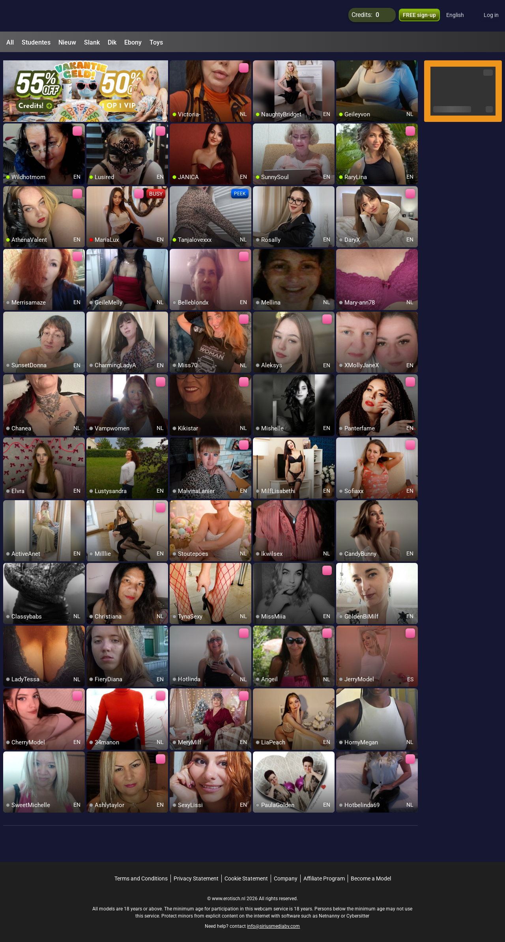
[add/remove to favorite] (175, 63)
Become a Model (371, 875)
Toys (156, 42)
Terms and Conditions (141, 875)
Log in (491, 16)
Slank (92, 42)
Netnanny (330, 912)
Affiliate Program (324, 875)
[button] (460, 16)
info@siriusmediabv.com (273, 922)
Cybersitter (357, 912)
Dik (112, 42)
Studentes (36, 42)
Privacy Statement (196, 875)
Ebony (133, 42)
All (10, 42)
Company (285, 875)
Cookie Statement (246, 875)
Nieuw (67, 42)
